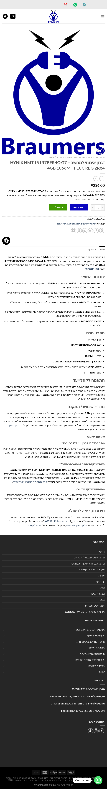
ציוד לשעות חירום (96, 635)
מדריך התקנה (14, 425)
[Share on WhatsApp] (101, 230)
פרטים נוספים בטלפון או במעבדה (30, 481)
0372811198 (92, 268)
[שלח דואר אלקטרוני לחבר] (84, 230)
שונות (102, 671)
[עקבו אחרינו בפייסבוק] (101, 730)
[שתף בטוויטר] (90, 230)
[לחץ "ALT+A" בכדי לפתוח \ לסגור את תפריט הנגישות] (6, 241)
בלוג (102, 599)
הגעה (102, 587)
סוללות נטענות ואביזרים (92, 653)
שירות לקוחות (35, 525)
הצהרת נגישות (97, 593)
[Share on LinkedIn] (73, 230)
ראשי (102, 551)
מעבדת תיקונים (96, 665)
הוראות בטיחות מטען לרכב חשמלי (87, 563)
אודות (102, 575)
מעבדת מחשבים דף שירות (91, 569)
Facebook (67, 710)
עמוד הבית (100, 157)
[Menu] (103, 16)
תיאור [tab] (102, 249)
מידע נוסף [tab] (92, 249)
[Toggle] (3, 630)
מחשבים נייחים (97, 647)
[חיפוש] (13, 16)
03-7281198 (78, 688)
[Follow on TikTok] (90, 730)
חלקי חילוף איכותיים (76, 525)
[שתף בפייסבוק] (96, 230)
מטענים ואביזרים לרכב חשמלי (89, 629)
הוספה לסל (58, 207)
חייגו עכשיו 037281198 (57, 521)
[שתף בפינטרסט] (79, 230)
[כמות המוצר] (98, 207)
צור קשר (100, 581)
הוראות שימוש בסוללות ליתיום (89, 557)
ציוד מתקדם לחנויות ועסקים (90, 659)
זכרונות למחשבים (56, 157)
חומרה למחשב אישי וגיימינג (79, 157)
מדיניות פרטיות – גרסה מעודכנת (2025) (84, 611)
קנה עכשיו (78, 207)
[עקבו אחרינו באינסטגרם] (96, 730)
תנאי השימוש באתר (94, 605)
